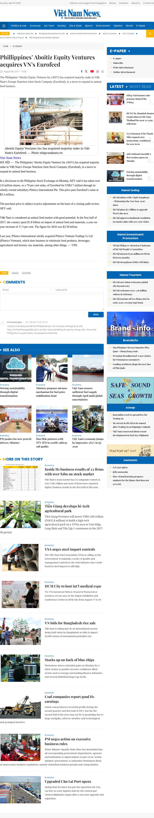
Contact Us (148, 3)
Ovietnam (123, 3)
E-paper (118, 51)
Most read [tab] (140, 86)
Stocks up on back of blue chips (69, 620)
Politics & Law (19, 25)
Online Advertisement (124, 72)
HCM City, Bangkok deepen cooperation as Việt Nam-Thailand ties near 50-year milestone (140, 118)
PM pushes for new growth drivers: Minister (15, 401)
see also (11, 311)
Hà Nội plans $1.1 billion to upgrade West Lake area (130, 211)
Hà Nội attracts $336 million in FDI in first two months (131, 255)
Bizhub (112, 3)
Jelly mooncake (120, 502)
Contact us (120, 799)
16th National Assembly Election (44, 37)
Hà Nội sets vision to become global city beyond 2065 (130, 284)
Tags (4, 273)
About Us (136, 3)
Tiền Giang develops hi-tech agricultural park (67, 469)
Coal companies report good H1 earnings (69, 659)
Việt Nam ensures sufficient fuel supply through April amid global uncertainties (87, 354)
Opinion (118, 25)
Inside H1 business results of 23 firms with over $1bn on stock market (74, 432)
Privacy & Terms (136, 799)
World (129, 25)
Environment (103, 25)
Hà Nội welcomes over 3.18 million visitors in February (130, 292)
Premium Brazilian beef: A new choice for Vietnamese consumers (132, 364)
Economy (35, 25)
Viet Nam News (10, 158)
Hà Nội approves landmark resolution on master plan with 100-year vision (131, 219)
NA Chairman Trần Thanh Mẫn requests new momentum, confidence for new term (139, 139)
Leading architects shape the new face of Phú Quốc (132, 372)
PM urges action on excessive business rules (68, 702)
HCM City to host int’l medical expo (73, 546)
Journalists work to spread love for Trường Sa (130, 428)
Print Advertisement (123, 67)
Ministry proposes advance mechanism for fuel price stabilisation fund (51, 352)
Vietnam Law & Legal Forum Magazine (88, 3)
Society (62, 25)
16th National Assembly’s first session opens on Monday (138, 157)
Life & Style (75, 25)
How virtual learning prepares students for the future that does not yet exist (131, 511)
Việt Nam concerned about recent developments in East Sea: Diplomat (130, 444)
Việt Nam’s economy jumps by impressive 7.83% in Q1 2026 (88, 403)
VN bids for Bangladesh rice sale (70, 583)
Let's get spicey (120, 498)
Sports (89, 25)
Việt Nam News (77, 14)
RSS (152, 797)
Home (5, 46)
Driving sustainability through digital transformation (12, 352)
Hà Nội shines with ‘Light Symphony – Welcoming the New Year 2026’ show (131, 201)
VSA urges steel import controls (70, 510)
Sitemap (96, 797)
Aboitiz (15, 273)
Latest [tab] (117, 86)
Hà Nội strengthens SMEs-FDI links (131, 262)
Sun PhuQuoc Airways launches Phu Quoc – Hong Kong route (131, 356)
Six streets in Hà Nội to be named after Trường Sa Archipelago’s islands (131, 436)
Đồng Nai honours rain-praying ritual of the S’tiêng (138, 99)
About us (107, 799)
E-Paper (140, 25)
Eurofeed (26, 273)
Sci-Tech (49, 25)
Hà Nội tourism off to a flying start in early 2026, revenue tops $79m (131, 300)
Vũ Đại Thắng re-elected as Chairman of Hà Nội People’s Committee (132, 247)
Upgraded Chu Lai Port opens (68, 742)
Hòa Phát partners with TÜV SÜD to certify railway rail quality (51, 403)
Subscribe (118, 62)
